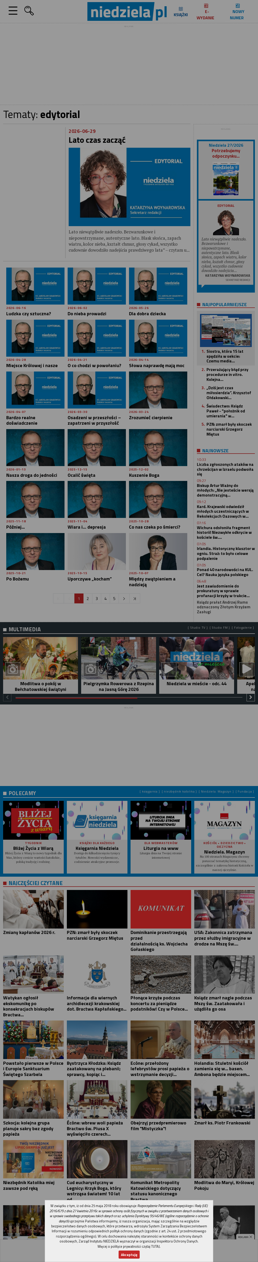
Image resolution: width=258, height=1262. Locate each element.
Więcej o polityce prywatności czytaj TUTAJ (129, 1246)
